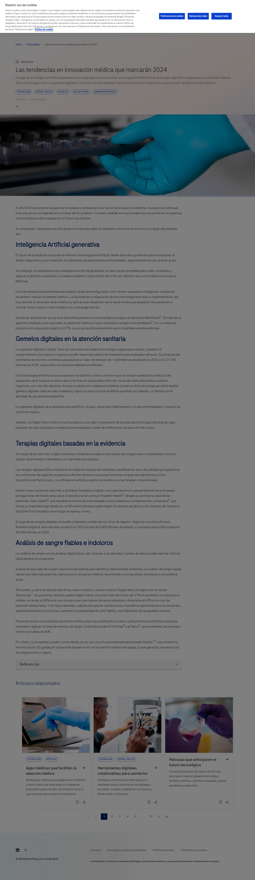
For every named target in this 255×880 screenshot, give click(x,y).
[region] (127, 16)
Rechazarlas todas (198, 16)
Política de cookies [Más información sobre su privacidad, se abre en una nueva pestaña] (44, 29)
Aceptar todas (221, 16)
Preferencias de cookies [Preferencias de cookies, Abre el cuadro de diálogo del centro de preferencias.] (172, 16)
